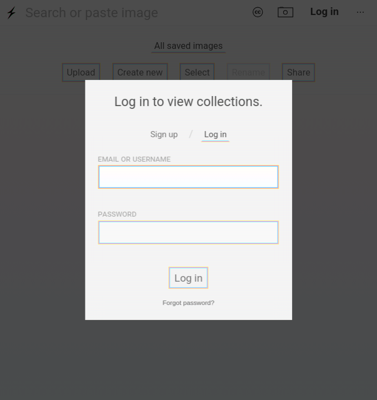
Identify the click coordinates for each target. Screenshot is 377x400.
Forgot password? (188, 302)
